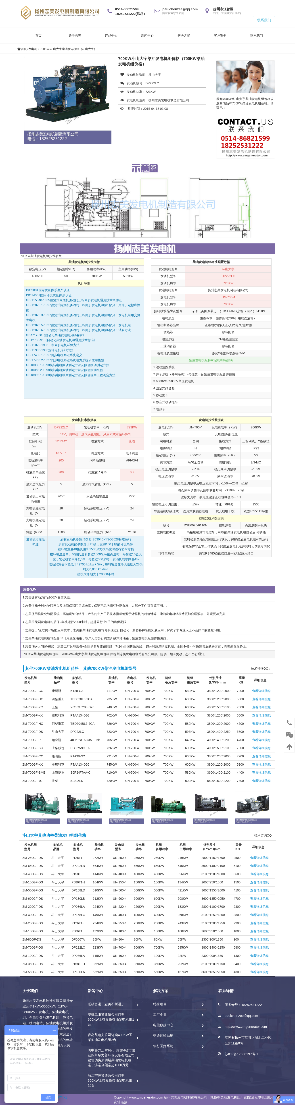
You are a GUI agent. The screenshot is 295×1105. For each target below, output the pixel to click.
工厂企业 (160, 1014)
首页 (38, 35)
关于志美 (75, 35)
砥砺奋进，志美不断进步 (106, 1004)
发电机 (32, 49)
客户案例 (220, 35)
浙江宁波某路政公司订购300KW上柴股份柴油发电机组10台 (110, 1080)
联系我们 (264, 20)
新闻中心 (147, 35)
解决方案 (184, 35)
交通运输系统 (163, 1035)
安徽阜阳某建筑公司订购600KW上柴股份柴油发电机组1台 (111, 1019)
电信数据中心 (163, 1025)
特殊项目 (160, 1004)
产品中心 (111, 35)
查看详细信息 (261, 691)
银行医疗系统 (163, 1046)
